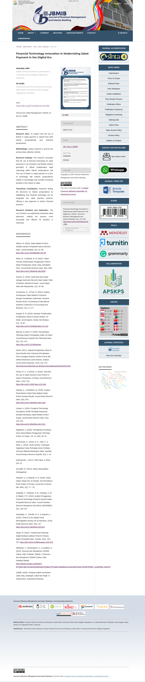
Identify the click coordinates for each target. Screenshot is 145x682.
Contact (91, 33)
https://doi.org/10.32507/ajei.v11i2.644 (31, 384)
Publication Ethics (114, 104)
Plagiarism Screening (113, 115)
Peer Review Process (113, 99)
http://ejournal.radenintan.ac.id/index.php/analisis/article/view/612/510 (43, 366)
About (31, 33)
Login (126, 4)
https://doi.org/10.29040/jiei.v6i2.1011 (31, 424)
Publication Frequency (114, 109)
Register (117, 4)
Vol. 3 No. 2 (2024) (41, 47)
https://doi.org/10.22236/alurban (28, 345)
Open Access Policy (114, 130)
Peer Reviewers (114, 89)
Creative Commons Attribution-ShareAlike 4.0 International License (75, 191)
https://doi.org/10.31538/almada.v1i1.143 (32, 326)
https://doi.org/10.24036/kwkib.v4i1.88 (31, 253)
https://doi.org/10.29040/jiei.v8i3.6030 (31, 271)
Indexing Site (114, 120)
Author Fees (114, 125)
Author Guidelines (114, 94)
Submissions (24, 38)
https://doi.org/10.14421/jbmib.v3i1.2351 (32, 106)
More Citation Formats (71, 229)
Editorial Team (113, 84)
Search (122, 33)
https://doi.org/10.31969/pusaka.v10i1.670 (36, 542)
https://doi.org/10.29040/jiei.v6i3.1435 (31, 403)
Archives (57, 33)
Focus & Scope (114, 78)
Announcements (74, 33)
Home (20, 33)
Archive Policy (113, 135)
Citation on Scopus (113, 141)
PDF (66, 115)
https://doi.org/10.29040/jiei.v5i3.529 (30, 527)
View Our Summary (113, 356)
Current (44, 33)
